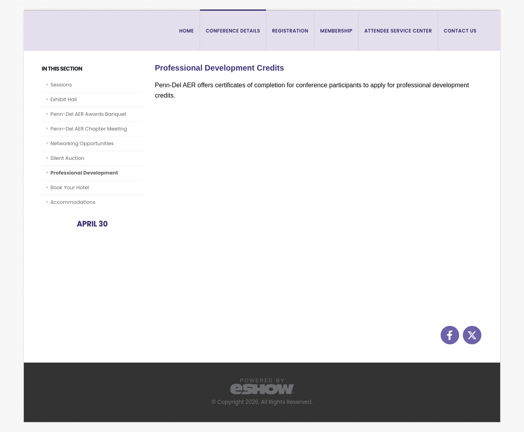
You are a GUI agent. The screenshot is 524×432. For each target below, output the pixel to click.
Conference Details (233, 30)
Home (186, 30)
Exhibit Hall (63, 99)
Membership (336, 30)
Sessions (61, 84)
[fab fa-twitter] (471, 334)
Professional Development (84, 172)
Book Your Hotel (69, 187)
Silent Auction (67, 158)
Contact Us (460, 30)
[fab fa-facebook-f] (450, 334)
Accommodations (72, 202)
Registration (290, 30)
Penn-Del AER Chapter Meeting (88, 128)
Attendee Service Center (398, 30)
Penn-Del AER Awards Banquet (88, 114)
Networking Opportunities (82, 143)
